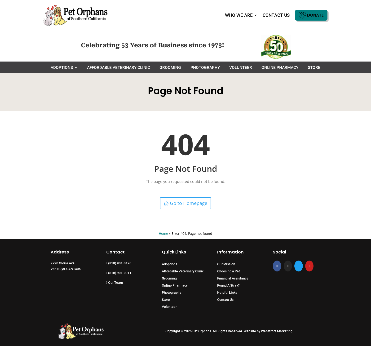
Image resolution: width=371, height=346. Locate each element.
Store (314, 68)
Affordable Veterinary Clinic (118, 68)
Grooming (170, 68)
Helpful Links (227, 292)
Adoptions (62, 68)
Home (163, 233)
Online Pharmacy (279, 68)
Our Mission (226, 264)
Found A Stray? (228, 285)
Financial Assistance (232, 278)
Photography (205, 68)
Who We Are (239, 15)
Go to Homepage (188, 203)
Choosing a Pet (228, 271)
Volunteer (240, 68)
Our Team (114, 282)
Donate (311, 15)
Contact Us (276, 15)
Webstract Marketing (276, 331)
